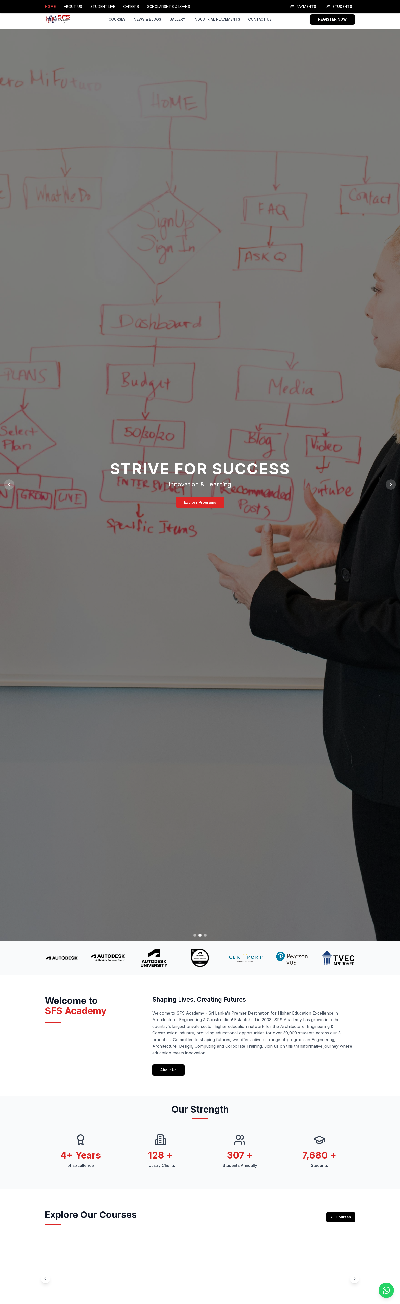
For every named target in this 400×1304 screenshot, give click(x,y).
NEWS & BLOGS (147, 19)
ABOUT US (73, 6)
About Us (168, 1077)
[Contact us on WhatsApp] (386, 1290)
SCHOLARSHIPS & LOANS (168, 6)
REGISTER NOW (332, 19)
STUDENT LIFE (102, 6)
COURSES (117, 19)
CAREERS (131, 6)
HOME (50, 6)
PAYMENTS (303, 6)
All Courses (340, 1224)
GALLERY (177, 19)
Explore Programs (200, 502)
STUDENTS (339, 6)
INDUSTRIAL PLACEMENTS (217, 19)
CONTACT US (260, 19)
